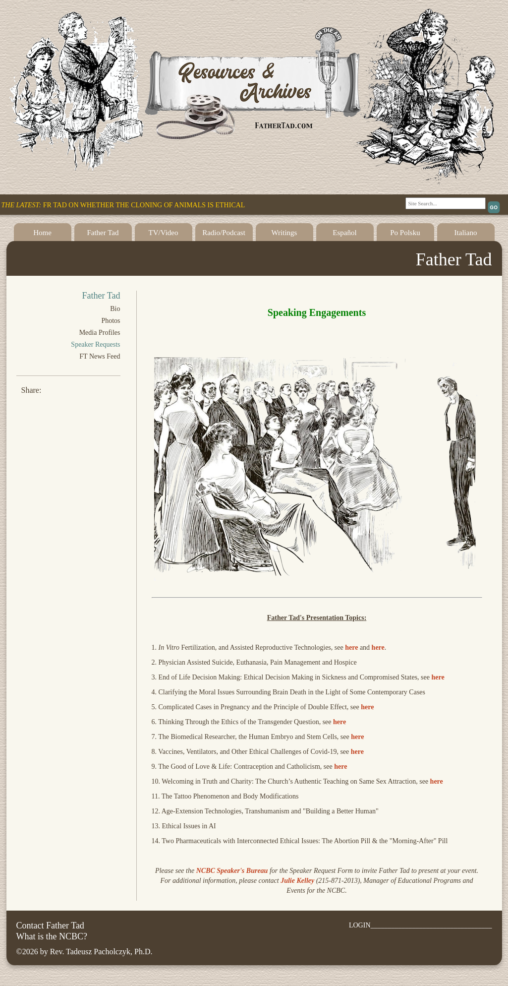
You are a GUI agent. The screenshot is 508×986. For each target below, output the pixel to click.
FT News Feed (99, 356)
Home (42, 233)
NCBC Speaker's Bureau (232, 870)
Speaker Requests (95, 344)
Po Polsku (405, 233)
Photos (110, 320)
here (351, 647)
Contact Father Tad (50, 925)
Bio (115, 308)
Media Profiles (99, 332)
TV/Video (163, 233)
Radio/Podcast (223, 233)
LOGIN (360, 925)
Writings (284, 233)
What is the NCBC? (51, 936)
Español (344, 233)
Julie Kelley (297, 880)
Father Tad (102, 233)
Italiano (465, 233)
